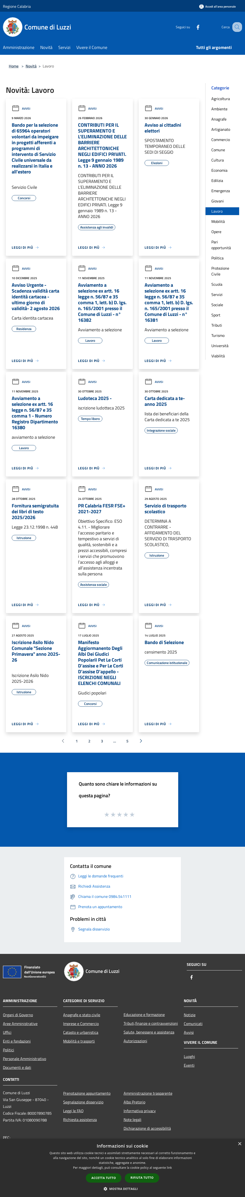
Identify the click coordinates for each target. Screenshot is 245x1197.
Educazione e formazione (144, 1014)
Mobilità (218, 221)
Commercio (220, 139)
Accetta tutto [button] (103, 1178)
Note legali (132, 1119)
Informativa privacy (140, 1111)
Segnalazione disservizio (83, 1102)
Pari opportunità (221, 245)
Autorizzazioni (135, 1041)
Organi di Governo (18, 1015)
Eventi (189, 1065)
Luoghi (189, 1056)
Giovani (217, 201)
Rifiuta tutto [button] (142, 1178)
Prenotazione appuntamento (86, 1093)
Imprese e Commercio (81, 1023)
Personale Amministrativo (24, 1059)
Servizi (217, 294)
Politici (8, 1050)
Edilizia (217, 180)
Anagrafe (218, 119)
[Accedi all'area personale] (217, 6)
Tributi (216, 325)
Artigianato (220, 129)
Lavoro (217, 211)
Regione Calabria (17, 6)
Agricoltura (220, 99)
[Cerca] (236, 27)
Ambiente (219, 109)
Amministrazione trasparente (148, 1093)
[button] (122, 1188)
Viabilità (218, 356)
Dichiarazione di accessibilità (147, 1128)
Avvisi (21, 108)
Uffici (7, 1032)
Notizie (190, 1015)
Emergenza (220, 191)
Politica (217, 258)
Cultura (217, 160)
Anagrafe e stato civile (81, 1015)
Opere (216, 232)
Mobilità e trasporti (79, 1041)
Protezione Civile (220, 271)
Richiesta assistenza (80, 1119)
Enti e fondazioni (17, 1041)
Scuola (216, 284)
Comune (218, 150)
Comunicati (193, 1023)
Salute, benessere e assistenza (149, 1032)
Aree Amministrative (20, 1023)
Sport (215, 315)
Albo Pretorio (134, 1102)
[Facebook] (193, 27)
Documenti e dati (17, 1067)
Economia (219, 170)
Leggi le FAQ (73, 1111)
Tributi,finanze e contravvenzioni (151, 1023)
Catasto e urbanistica (80, 1032)
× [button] (239, 1144)
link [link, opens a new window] (169, 1168)
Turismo (218, 335)
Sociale (217, 305)
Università (219, 346)
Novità (31, 66)
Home (14, 66)
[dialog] (122, 1168)
